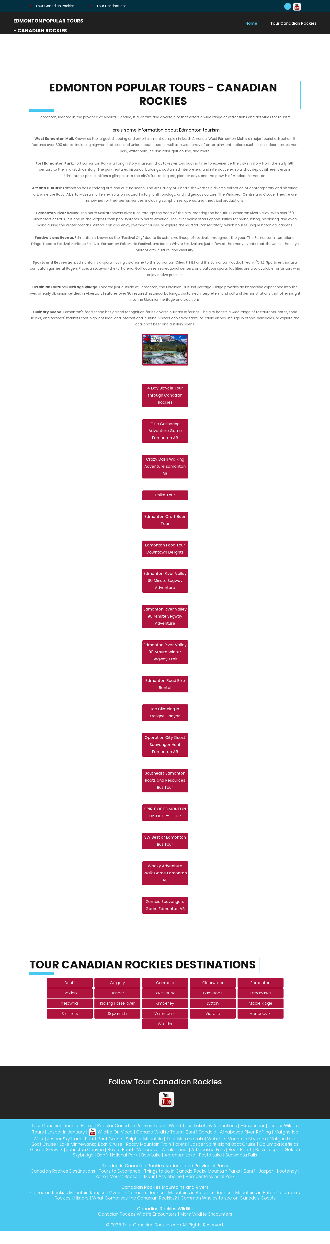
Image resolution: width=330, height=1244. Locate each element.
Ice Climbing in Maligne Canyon (165, 720)
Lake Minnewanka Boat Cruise (124, 1157)
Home (251, 23)
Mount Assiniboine (175, 1189)
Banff (70, 995)
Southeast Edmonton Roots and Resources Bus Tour (165, 790)
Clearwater (212, 995)
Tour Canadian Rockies (52, 5)
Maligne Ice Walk (49, 1151)
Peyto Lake (238, 1168)
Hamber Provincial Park (223, 1189)
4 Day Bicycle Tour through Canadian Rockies (165, 396)
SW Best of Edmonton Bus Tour (165, 852)
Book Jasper (59, 1168)
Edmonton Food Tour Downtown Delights (165, 553)
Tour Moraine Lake (214, 1151)
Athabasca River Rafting (270, 1144)
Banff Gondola (223, 1144)
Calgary (117, 995)
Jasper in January (82, 1144)
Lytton (213, 1016)
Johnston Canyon (128, 1162)
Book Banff (289, 1162)
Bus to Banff (164, 1162)
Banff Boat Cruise (129, 1151)
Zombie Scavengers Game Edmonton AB (165, 917)
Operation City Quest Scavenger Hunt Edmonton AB (165, 754)
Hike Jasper (264, 1138)
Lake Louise (165, 1006)
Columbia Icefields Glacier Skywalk (67, 1162)
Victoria (212, 1026)
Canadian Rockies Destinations (71, 1184)
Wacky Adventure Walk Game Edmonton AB (165, 885)
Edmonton (260, 995)
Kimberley (165, 1016)
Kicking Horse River (117, 1016)
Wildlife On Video (128, 1144)
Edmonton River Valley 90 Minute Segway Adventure (165, 622)
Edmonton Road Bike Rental (165, 691)
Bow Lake (175, 1168)
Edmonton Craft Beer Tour (165, 523)
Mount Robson (136, 1189)
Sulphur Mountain (171, 1151)
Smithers (70, 1026)
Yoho (111, 1189)
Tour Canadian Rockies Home (67, 1138)
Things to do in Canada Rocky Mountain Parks (205, 1184)
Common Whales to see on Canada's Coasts (243, 1211)
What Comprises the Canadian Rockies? (146, 1211)
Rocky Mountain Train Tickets (191, 1157)
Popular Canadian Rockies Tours (139, 1138)
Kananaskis (260, 1006)
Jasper (117, 1006)
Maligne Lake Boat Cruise (60, 1157)
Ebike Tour (165, 498)
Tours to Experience (130, 1184)
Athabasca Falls (255, 1162)
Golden (70, 1006)
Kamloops (212, 1006)
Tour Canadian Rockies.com (151, 1237)
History (90, 1211)
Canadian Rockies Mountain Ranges (77, 1205)
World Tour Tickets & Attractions (213, 1138)
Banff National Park (140, 1168)
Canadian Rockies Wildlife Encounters (137, 1227)
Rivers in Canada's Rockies (150, 1205)
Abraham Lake (206, 1168)
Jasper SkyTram (89, 1151)
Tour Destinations (108, 5)
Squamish (117, 1026)
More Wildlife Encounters (207, 1227)
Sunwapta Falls (270, 1168)
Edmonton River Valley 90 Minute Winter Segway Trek (165, 658)
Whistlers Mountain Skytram (266, 1151)
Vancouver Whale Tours (208, 1162)
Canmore (165, 995)
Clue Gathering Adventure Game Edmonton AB (165, 432)
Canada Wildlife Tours (179, 1144)
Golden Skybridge (96, 1168)
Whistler (165, 1036)
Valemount (165, 1026)
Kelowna (69, 1016)
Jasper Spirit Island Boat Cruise (260, 1157)
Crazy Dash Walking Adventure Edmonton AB (165, 468)
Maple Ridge (260, 1016)
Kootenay (91, 1189)
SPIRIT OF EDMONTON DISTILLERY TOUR (165, 822)
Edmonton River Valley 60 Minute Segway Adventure (165, 586)
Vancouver (260, 1026)
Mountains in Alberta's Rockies (214, 1205)
